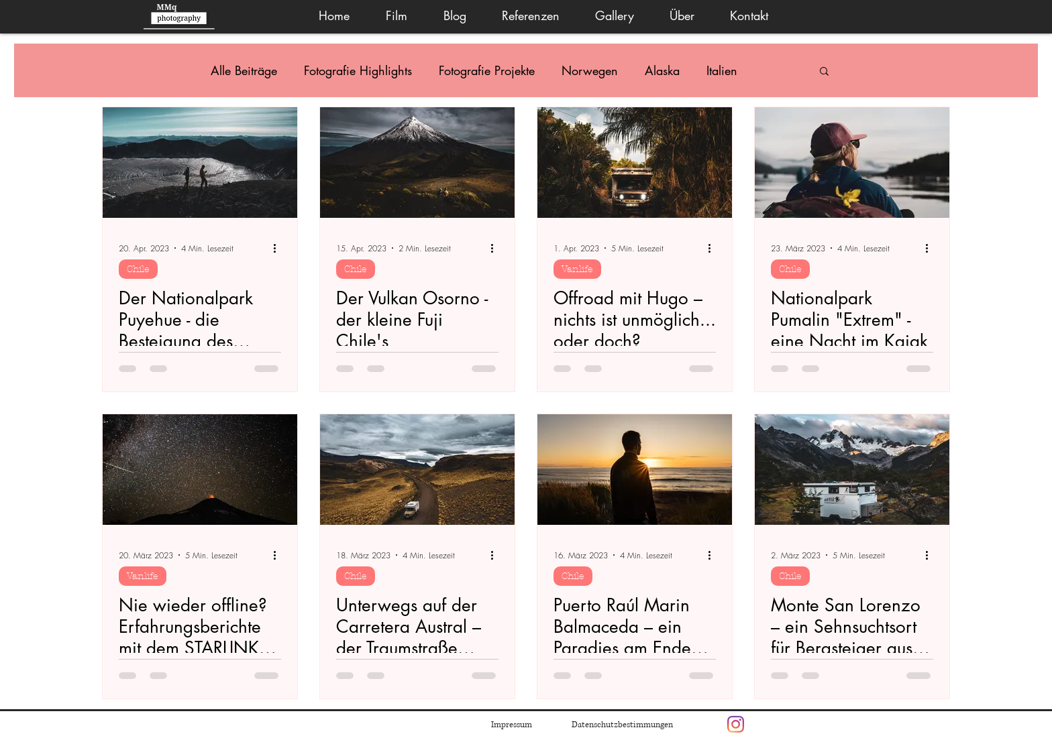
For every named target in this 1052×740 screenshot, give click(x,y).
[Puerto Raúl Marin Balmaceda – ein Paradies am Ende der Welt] (634, 469)
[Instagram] (735, 724)
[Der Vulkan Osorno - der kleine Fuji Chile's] (417, 162)
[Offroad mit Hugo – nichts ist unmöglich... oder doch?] (634, 162)
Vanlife (577, 269)
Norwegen (590, 70)
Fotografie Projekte (487, 70)
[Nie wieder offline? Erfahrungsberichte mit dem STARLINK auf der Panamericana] (200, 469)
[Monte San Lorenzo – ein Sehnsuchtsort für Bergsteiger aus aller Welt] (852, 469)
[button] (614, 15)
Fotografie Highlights (358, 70)
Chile (138, 269)
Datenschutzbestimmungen (622, 725)
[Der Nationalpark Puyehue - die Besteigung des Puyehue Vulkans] (200, 162)
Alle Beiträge (244, 70)
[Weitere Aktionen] (279, 248)
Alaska (662, 70)
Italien (721, 70)
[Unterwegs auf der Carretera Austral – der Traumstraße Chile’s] (417, 469)
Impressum (511, 725)
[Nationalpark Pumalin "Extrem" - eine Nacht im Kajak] (852, 162)
